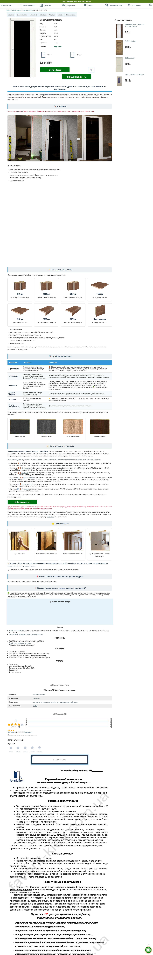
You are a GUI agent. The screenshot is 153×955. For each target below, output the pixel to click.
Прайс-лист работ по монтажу (20, 643)
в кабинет (54, 702)
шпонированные (39, 694)
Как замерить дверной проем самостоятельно (26, 634)
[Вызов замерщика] (33, 5)
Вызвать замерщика (16, 630)
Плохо (18, 751)
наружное (36, 698)
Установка (43, 15)
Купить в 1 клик (55, 69)
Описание (11, 15)
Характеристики (22, 15)
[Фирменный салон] (120, 5)
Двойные (24, 473)
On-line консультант (22, 502)
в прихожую (45, 702)
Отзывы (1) (33, 15)
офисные (74, 702)
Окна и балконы (70, 15)
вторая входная (64, 702)
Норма (25, 751)
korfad (35, 706)
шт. (55, 30)
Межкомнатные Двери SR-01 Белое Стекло (134, 25)
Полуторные (26, 468)
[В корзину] (91, 69)
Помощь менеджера (76, 77)
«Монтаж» (50, 517)
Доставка (52, 15)
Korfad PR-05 (129, 58)
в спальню (37, 702)
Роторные (25, 489)
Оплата (60, 15)
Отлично (39, 751)
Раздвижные (30, 477)
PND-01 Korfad (130, 41)
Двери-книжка (27, 484)
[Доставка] (55, 5)
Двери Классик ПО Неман (134, 74)
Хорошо (32, 751)
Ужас (11, 751)
